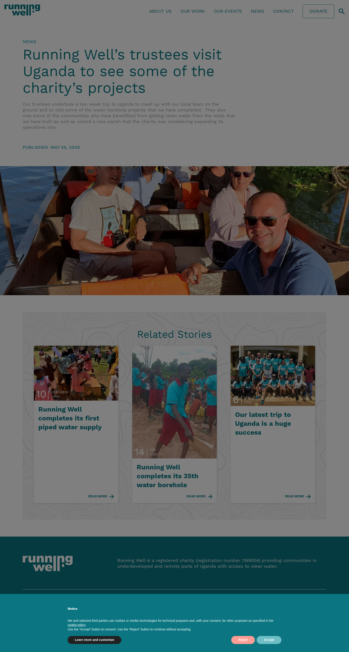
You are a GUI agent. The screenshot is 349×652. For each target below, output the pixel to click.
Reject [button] (243, 640)
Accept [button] (269, 640)
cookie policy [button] (76, 625)
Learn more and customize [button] (94, 640)
